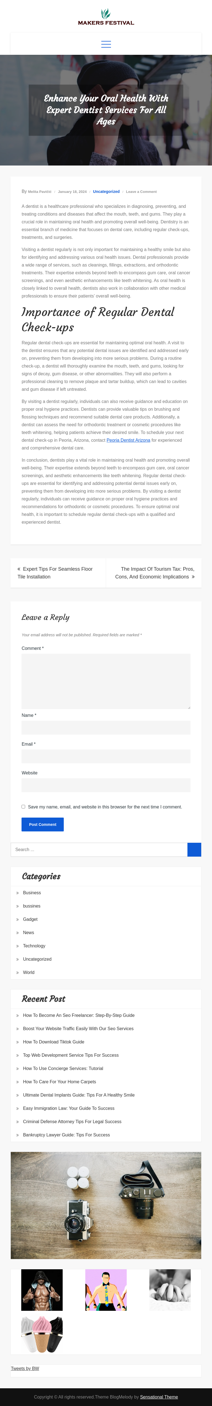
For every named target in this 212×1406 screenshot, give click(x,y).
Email (29, 744)
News (28, 932)
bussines (31, 906)
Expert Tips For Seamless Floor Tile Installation (54, 573)
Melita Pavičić (40, 192)
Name (29, 715)
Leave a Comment (141, 192)
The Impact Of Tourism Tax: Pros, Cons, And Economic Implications (154, 573)
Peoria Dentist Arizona (128, 440)
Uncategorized (106, 191)
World (29, 972)
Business (32, 892)
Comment (33, 648)
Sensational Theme (159, 1397)
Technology (34, 946)
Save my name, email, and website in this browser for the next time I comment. (105, 807)
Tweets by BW (25, 1368)
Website (30, 773)
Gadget (30, 919)
